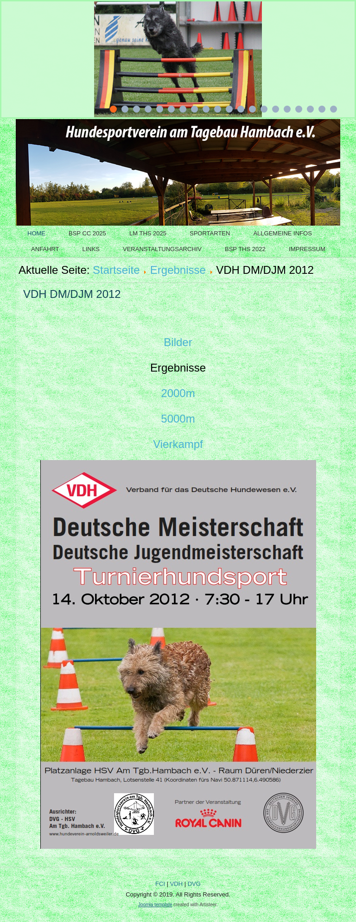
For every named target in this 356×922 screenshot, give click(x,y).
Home (36, 233)
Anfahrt (45, 249)
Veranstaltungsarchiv (162, 249)
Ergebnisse (178, 270)
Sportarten (210, 233)
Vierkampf (178, 444)
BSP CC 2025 (87, 233)
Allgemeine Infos (282, 233)
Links (91, 249)
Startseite (116, 270)
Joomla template (155, 904)
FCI (160, 883)
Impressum (307, 249)
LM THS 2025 (147, 233)
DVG (194, 883)
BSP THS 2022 (245, 249)
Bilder (178, 342)
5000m (178, 418)
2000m (178, 393)
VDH (176, 883)
